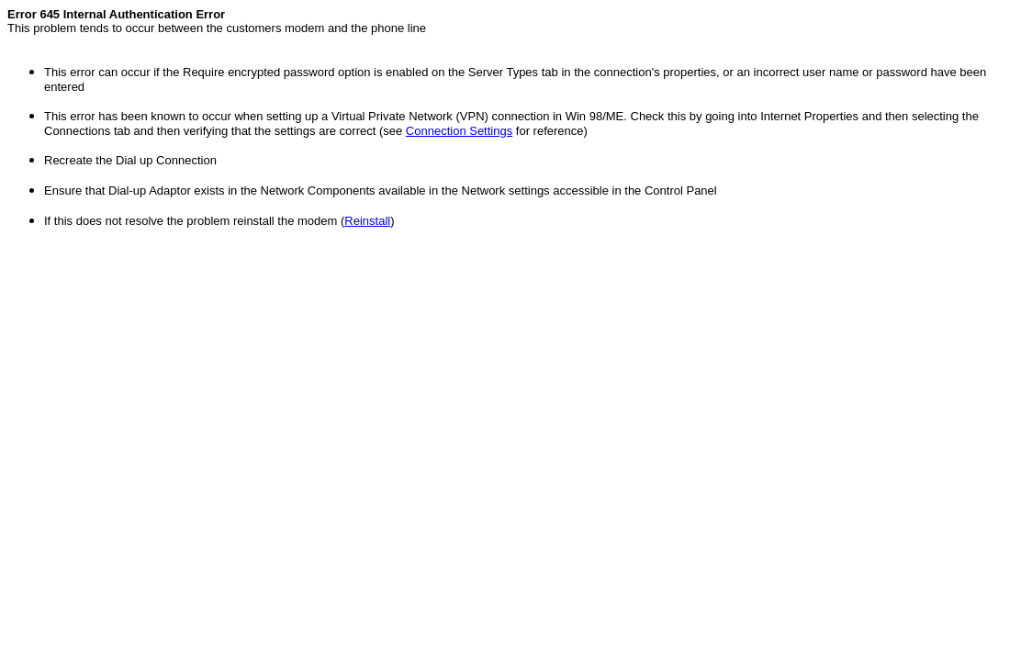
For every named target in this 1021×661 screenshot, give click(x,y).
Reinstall (367, 221)
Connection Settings (459, 131)
